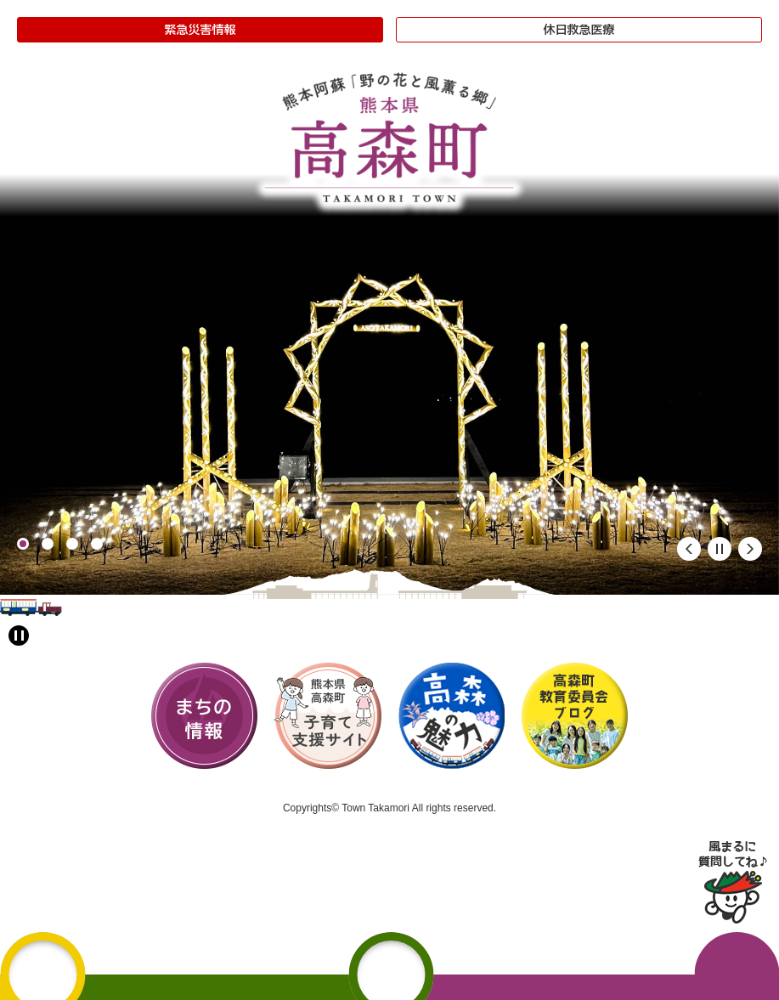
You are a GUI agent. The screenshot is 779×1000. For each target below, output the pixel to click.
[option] (389, 384)
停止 (719, 549)
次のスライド (750, 549)
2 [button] (48, 544)
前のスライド (689, 549)
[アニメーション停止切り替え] (18, 635)
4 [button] (97, 544)
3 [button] (72, 544)
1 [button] (23, 544)
